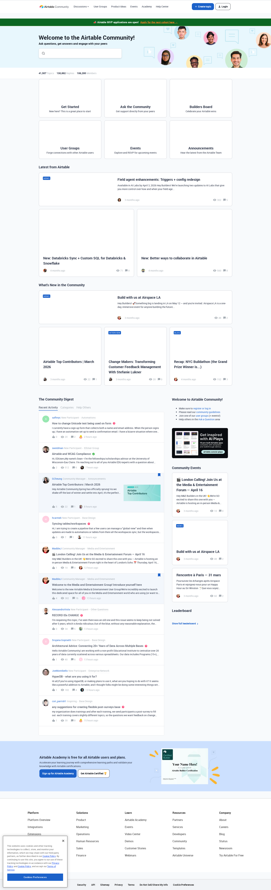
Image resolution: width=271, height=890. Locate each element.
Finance (81, 855)
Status (223, 841)
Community (179, 841)
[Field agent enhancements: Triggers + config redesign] (135, 189)
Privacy (119, 884)
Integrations (35, 827)
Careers (223, 827)
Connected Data (38, 855)
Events (134, 6)
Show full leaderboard (185, 623)
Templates (178, 848)
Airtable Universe (182, 855)
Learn (128, 813)
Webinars (130, 855)
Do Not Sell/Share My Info (154, 884)
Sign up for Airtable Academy (58, 773)
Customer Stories (135, 848)
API (93, 884)
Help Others (83, 407)
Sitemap (104, 884)
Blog (222, 834)
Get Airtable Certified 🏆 (94, 773)
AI (29, 848)
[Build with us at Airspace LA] (135, 307)
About (223, 820)
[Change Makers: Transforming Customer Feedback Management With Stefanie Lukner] (135, 356)
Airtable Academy (136, 820)
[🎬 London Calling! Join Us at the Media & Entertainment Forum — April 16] (200, 495)
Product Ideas (118, 6)
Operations (83, 834)
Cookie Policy (49, 877)
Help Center (162, 6)
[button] (203, 6)
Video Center (132, 834)
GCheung (57, 478)
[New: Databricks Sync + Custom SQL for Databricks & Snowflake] (86, 243)
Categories (67, 407)
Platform (33, 813)
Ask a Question (206, 419)
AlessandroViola (61, 609)
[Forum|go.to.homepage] (54, 6)
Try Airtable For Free (231, 855)
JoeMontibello (60, 670)
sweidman (57, 448)
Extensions (34, 834)
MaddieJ (57, 548)
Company (225, 813)
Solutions (82, 813)
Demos (129, 841)
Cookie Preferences (183, 884)
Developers (179, 834)
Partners (177, 820)
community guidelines (208, 412)
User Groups (100, 6)
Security (81, 884)
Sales (79, 848)
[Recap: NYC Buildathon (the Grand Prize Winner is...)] (201, 356)
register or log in (202, 408)
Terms (131, 884)
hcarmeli (57, 517)
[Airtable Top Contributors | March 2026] (70, 356)
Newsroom (225, 848)
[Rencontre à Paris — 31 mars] (200, 585)
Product (81, 820)
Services (177, 827)
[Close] (63, 862)
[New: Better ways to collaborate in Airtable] (184, 243)
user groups (202, 415)
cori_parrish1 (59, 701)
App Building (35, 841)
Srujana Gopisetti (61, 640)
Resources (178, 813)
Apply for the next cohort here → (159, 22)
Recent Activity (48, 407)
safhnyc (56, 417)
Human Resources (87, 841)
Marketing (82, 827)
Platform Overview (39, 820)
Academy (147, 6)
